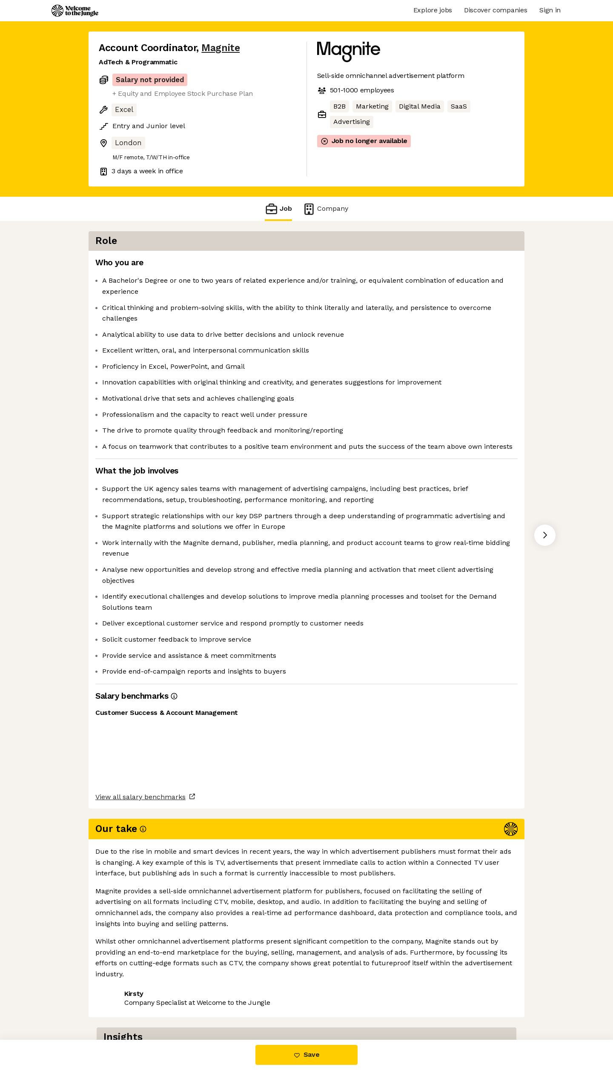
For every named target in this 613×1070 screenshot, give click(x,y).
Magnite (220, 48)
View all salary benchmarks (140, 971)
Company (325, 209)
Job (278, 209)
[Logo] (75, 11)
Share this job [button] (122, 1004)
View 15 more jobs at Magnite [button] (207, 1004)
